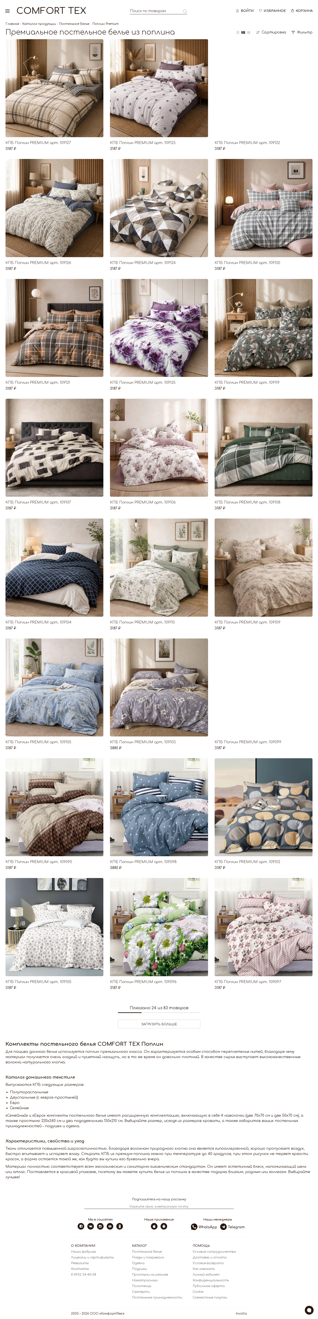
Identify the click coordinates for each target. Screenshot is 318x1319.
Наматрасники (145, 1280)
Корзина (301, 11)
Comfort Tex (51, 11)
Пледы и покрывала (148, 1257)
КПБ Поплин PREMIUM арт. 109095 (38, 862)
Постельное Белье (74, 24)
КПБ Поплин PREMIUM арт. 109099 (248, 742)
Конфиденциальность (211, 1280)
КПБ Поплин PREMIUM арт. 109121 (37, 383)
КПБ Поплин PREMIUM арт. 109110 (142, 622)
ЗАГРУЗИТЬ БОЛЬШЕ (159, 1024)
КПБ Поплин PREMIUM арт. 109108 (247, 502)
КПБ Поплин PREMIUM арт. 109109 (247, 622)
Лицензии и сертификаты (92, 1257)
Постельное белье (147, 1251)
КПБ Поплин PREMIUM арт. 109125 (142, 383)
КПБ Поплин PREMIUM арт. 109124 (143, 263)
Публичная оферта (209, 1286)
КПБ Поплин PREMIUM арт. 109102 (247, 862)
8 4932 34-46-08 (83, 1274)
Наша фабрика (83, 1251)
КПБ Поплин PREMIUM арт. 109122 (247, 143)
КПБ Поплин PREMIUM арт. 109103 (143, 742)
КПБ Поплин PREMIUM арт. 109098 (143, 862)
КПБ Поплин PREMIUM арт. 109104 (38, 622)
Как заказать (204, 1269)
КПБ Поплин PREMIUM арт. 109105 (38, 742)
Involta (241, 1313)
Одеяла (138, 1263)
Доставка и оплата (210, 1257)
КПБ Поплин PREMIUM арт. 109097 (248, 982)
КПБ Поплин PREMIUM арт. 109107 (38, 502)
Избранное (272, 11)
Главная (12, 24)
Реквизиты (80, 1263)
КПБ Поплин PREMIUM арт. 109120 (247, 263)
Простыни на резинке (150, 1274)
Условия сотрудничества (214, 1251)
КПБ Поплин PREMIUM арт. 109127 (38, 143)
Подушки (139, 1269)
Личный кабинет (206, 1274)
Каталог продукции (39, 24)
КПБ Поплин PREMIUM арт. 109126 (38, 263)
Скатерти (141, 1291)
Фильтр (302, 32)
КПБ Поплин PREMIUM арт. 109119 (247, 383)
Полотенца (141, 1286)
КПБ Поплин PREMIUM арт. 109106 (143, 502)
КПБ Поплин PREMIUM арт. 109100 (38, 982)
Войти (244, 11)
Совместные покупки (210, 1297)
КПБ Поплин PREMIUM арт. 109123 (142, 143)
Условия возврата (208, 1263)
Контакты (80, 1269)
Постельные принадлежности (157, 1297)
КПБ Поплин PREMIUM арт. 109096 (143, 982)
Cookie (198, 1291)
